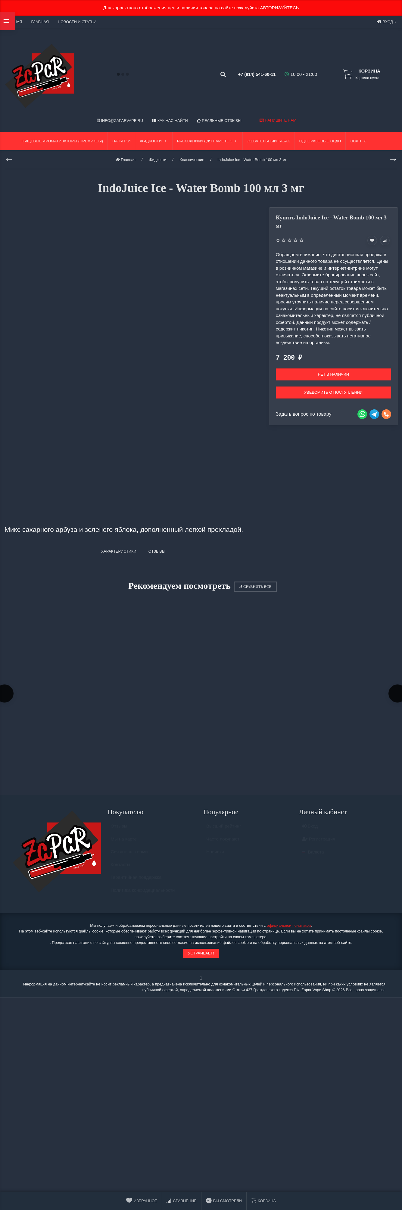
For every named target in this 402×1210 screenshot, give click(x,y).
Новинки (215, 856)
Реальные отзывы (219, 120)
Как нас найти (170, 120)
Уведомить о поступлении (333, 392)
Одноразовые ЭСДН (320, 141)
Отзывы (119, 830)
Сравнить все (255, 587)
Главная (39, 22)
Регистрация (318, 843)
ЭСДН (358, 141)
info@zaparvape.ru (120, 120)
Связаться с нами (129, 856)
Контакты (120, 869)
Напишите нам (278, 120)
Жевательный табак (268, 141)
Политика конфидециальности (143, 894)
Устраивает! (201, 955)
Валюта (313, 856)
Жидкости (154, 141)
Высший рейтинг (223, 830)
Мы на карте (124, 843)
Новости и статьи (77, 22)
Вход (387, 22)
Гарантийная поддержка (136, 882)
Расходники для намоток (207, 141)
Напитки (121, 141)
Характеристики (118, 551)
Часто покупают (222, 843)
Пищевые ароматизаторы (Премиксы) (62, 141)
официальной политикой (289, 927)
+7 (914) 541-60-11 (251, 74)
